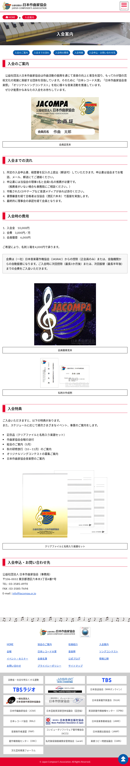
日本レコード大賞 (47, 651)
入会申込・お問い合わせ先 (102, 52)
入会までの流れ (41, 52)
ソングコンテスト (108, 651)
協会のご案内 (45, 644)
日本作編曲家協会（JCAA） (23, 710)
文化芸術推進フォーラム (23, 750)
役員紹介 (73, 644)
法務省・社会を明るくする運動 (23, 679)
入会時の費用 (61, 52)
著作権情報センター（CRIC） (23, 741)
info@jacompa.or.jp (24, 593)
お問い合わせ (14, 665)
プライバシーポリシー (49, 665)
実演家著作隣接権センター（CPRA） (107, 710)
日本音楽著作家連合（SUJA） (106, 700)
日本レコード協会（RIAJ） (23, 721)
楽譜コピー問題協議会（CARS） (107, 741)
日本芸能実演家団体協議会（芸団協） (65, 710)
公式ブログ (74, 658)
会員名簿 (42, 658)
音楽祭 (71, 651)
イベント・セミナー (17, 658)
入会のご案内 (21, 52)
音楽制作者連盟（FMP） (23, 731)
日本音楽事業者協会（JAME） (107, 721)
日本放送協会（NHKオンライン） (106, 689)
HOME (10, 17)
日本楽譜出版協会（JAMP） (107, 731)
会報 (9, 651)
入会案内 (29, 17)
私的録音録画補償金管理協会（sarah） (65, 741)
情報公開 (104, 658)
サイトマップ (75, 665)
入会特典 (78, 52)
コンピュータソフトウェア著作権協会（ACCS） (65, 731)
